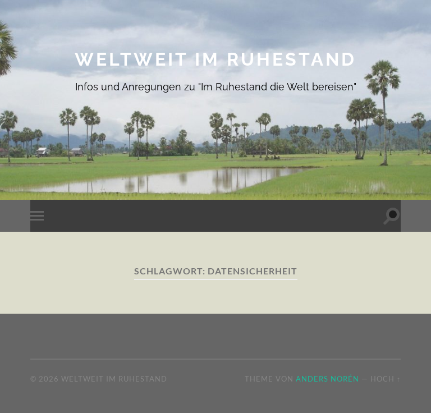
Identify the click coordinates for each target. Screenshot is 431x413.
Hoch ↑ (385, 378)
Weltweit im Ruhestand (215, 59)
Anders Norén (327, 378)
